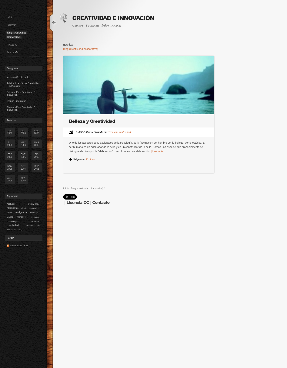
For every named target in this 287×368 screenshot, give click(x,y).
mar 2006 (36, 143)
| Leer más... (157, 151)
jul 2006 (9, 143)
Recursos (12, 44)
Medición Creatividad (17, 77)
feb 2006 (9, 155)
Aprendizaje (12, 208)
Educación (33, 208)
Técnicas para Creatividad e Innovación (21, 108)
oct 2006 (23, 132)
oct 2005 (23, 167)
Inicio (10, 17)
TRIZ (19, 230)
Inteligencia (21, 212)
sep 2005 (36, 167)
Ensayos (11, 24)
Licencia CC (77, 202)
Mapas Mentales (16, 217)
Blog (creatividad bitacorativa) (16, 34)
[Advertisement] (22, 310)
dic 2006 (9, 132)
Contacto (100, 202)
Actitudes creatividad (22, 204)
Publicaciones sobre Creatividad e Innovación (23, 84)
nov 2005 (9, 167)
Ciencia (23, 208)
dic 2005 (36, 155)
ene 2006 (23, 155)
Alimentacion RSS (19, 245)
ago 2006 (36, 132)
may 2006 (23, 143)
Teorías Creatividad (16, 101)
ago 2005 (9, 179)
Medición (34, 217)
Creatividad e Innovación (113, 18)
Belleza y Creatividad (92, 121)
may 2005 (23, 179)
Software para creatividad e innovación (21, 93)
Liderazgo (34, 212)
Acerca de (12, 52)
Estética (9, 212)
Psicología (12, 221)
